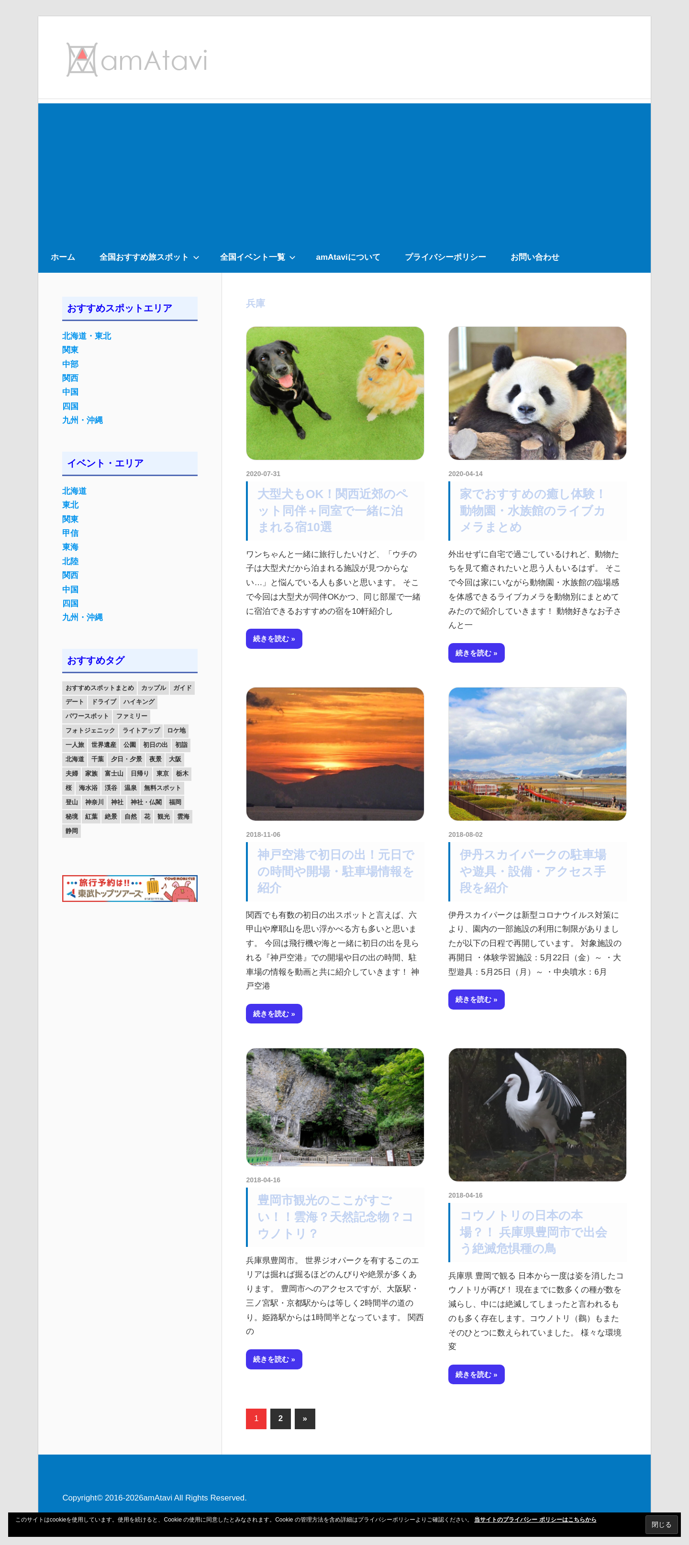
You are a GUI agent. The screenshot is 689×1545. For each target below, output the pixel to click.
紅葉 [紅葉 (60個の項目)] (91, 816)
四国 (70, 406)
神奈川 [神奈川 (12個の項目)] (94, 802)
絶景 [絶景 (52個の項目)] (111, 816)
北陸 (70, 561)
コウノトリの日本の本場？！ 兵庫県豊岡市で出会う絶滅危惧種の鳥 (533, 1232)
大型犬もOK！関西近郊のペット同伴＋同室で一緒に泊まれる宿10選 (332, 511)
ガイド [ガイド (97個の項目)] (182, 687)
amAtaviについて (348, 257)
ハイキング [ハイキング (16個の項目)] (139, 701)
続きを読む (271, 638)
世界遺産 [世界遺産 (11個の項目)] (103, 744)
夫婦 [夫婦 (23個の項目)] (72, 773)
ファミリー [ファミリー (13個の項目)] (131, 716)
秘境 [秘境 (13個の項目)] (72, 816)
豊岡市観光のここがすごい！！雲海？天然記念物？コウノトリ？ (335, 1217)
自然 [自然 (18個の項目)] (130, 816)
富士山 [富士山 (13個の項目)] (114, 773)
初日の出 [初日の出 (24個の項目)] (155, 744)
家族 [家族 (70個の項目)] (91, 773)
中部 (70, 364)
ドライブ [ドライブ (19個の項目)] (103, 701)
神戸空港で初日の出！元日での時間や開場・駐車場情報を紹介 (335, 871)
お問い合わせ (535, 257)
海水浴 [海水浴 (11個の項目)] (88, 787)
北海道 (74, 491)
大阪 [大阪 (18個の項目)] (175, 759)
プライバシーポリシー (445, 257)
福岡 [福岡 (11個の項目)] (175, 802)
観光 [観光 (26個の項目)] (163, 816)
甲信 (70, 533)
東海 (70, 547)
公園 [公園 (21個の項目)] (129, 744)
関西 (70, 378)
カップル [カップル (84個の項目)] (153, 687)
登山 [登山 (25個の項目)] (72, 802)
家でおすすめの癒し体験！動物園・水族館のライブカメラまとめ (533, 511)
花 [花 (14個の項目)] (147, 816)
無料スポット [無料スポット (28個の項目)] (162, 787)
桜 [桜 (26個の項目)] (69, 787)
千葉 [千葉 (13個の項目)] (97, 759)
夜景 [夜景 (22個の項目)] (155, 759)
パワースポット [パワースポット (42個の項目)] (87, 716)
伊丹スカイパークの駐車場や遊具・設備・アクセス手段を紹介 (533, 871)
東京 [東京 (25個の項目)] (162, 773)
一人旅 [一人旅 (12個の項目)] (75, 744)
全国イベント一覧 (258, 257)
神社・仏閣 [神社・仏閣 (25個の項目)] (146, 802)
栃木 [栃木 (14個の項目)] (182, 773)
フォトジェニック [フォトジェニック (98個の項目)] (90, 730)
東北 (70, 505)
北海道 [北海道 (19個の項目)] (75, 759)
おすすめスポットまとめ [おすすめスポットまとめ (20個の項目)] (100, 687)
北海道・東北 (86, 336)
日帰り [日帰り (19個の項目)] (140, 773)
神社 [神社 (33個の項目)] (117, 802)
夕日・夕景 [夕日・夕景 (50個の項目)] (126, 759)
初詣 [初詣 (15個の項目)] (181, 744)
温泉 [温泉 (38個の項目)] (130, 787)
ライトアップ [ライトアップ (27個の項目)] (141, 730)
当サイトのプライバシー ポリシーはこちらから (535, 1519)
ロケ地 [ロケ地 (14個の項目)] (176, 730)
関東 (70, 350)
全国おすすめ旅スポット (150, 257)
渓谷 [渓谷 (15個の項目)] (111, 787)
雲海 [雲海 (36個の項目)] (183, 816)
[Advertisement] (344, 170)
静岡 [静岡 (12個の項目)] (72, 830)
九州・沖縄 (82, 420)
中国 (70, 392)
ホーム (63, 257)
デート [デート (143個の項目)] (75, 701)
